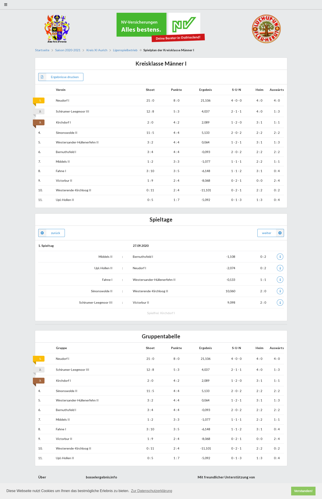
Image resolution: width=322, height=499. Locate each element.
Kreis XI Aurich (96, 50)
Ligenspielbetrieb (125, 50)
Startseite (42, 50)
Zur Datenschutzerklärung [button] (151, 491)
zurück (49, 233)
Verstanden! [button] (303, 491)
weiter (273, 233)
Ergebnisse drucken (58, 77)
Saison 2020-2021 (67, 50)
